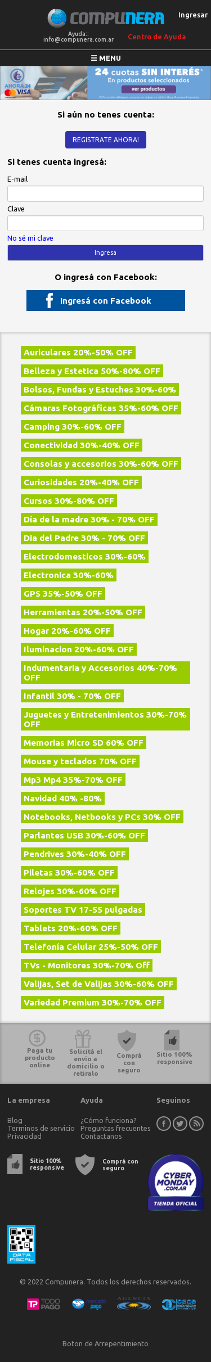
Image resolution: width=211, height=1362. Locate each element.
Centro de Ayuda (157, 36)
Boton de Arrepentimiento (105, 1343)
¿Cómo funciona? (108, 1120)
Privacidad (24, 1136)
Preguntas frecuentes (115, 1128)
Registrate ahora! (106, 139)
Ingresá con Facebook (105, 300)
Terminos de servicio (41, 1128)
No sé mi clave (30, 238)
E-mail (17, 179)
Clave (16, 209)
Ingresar (193, 15)
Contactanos (101, 1136)
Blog (15, 1120)
